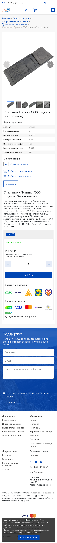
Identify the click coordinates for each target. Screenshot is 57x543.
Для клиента (8, 416)
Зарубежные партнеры (41, 431)
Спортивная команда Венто (41, 444)
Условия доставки (11, 435)
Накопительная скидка (13, 427)
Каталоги (6, 455)
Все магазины (9, 420)
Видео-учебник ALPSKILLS (10, 464)
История (34, 423)
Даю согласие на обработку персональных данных (28, 394)
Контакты (34, 455)
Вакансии (35, 439)
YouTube (36, 462)
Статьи (5, 469)
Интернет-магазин (11, 423)
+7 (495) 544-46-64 (15, 3)
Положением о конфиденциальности (20, 532)
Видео (33, 420)
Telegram (41, 462)
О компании (36, 416)
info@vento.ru (36, 472)
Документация (9, 451)
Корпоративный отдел (13, 431)
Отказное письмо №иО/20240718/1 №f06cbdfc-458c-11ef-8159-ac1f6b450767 (6, 164)
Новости (34, 435)
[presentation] (6, 64)
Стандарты (7, 459)
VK (31, 462)
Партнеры (35, 427)
